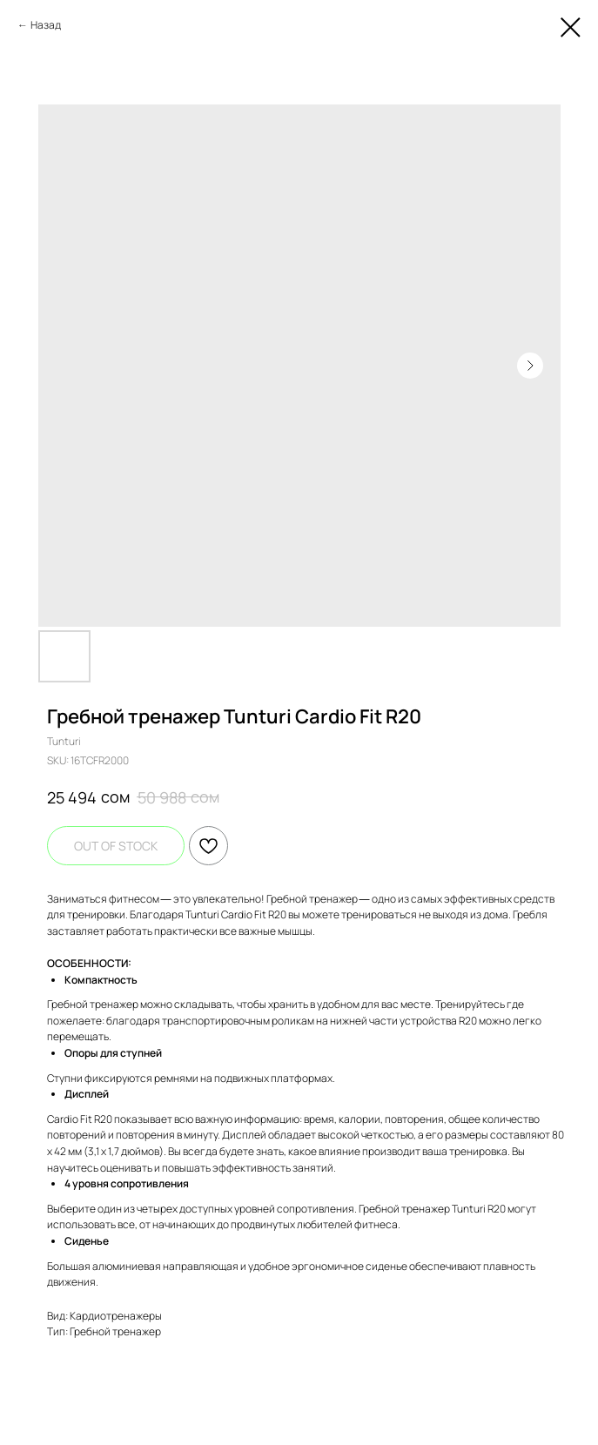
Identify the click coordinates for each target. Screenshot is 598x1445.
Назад (45, 24)
